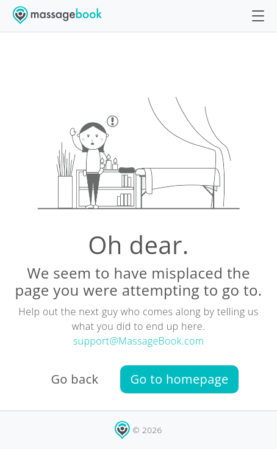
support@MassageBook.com (138, 341)
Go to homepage (179, 379)
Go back (74, 379)
